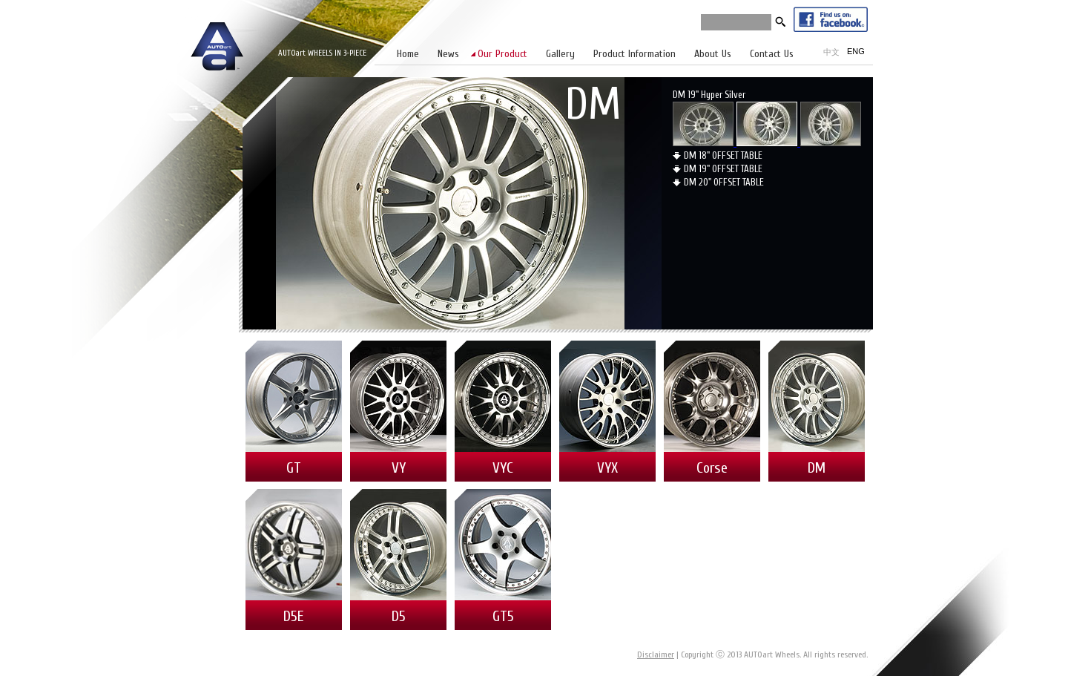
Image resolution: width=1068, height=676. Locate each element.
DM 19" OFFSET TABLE (723, 168)
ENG (856, 51)
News (448, 53)
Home (408, 53)
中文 (831, 51)
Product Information (634, 53)
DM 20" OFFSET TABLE (724, 182)
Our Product (502, 53)
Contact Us (772, 53)
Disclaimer (655, 654)
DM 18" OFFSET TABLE (723, 155)
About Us (712, 53)
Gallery (560, 53)
